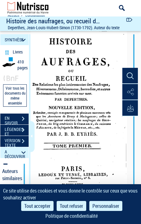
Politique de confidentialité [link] (71, 215)
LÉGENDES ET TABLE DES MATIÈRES (17, 131)
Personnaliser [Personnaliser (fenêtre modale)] (105, 206)
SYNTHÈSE (16, 39)
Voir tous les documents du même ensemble (15, 95)
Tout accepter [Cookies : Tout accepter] (37, 206)
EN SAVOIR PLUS (17, 119)
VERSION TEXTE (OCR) (17, 142)
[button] (130, 76)
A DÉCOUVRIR (16, 152)
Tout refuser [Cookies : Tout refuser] (71, 206)
